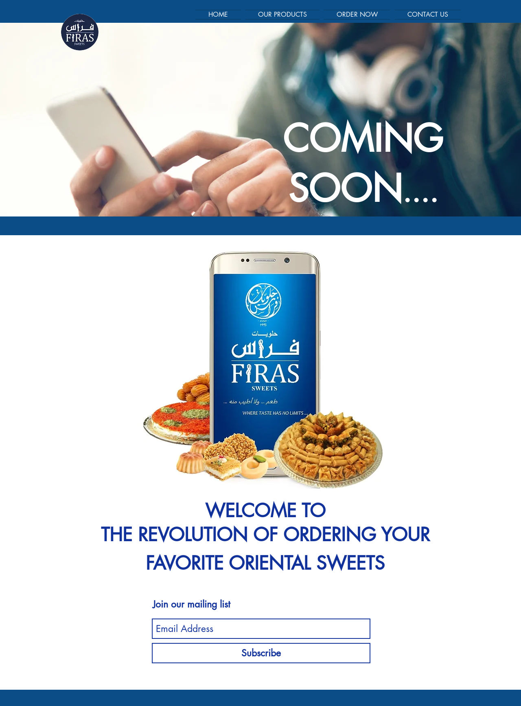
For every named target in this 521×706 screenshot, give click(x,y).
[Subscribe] (261, 653)
